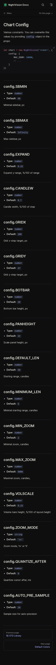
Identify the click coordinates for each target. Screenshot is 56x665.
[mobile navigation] (51, 5)
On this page (46, 13)
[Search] (42, 5)
